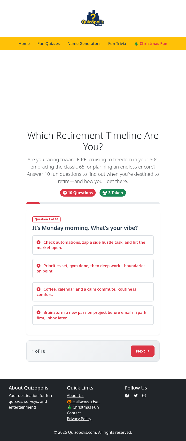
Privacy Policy (79, 418)
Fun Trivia (117, 43)
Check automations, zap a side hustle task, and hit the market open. (91, 245)
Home (24, 43)
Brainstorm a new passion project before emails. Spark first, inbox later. (91, 315)
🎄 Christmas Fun (151, 43)
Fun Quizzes (49, 43)
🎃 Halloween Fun (83, 401)
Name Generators (84, 43)
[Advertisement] (93, 90)
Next (142, 351)
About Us (75, 395)
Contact (74, 413)
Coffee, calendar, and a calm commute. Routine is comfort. (86, 292)
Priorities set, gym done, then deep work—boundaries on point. (91, 268)
